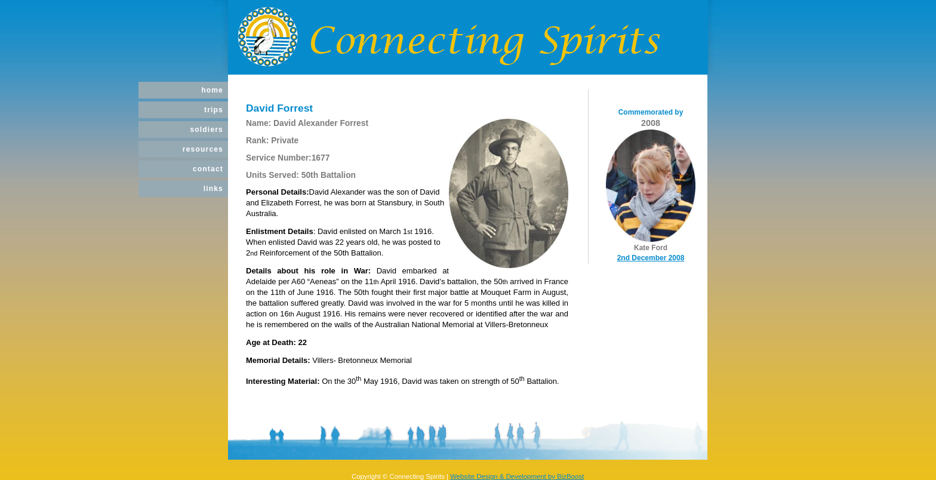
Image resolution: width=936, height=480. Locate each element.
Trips (213, 110)
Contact (208, 169)
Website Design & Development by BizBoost (517, 476)
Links (213, 188)
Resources (203, 149)
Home (212, 90)
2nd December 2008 (651, 258)
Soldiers (206, 129)
